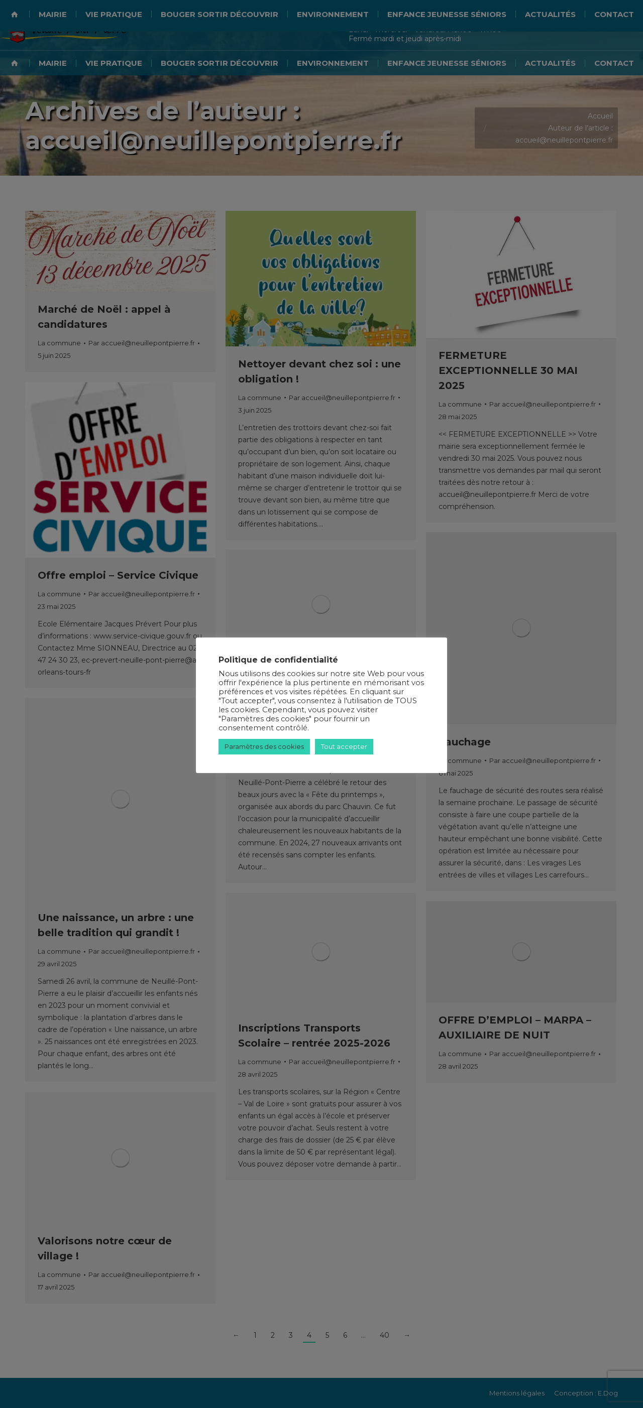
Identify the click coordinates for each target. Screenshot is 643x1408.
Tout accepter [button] (344, 746)
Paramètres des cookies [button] (264, 746)
